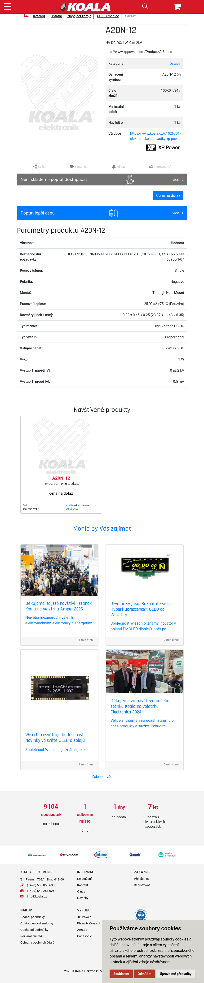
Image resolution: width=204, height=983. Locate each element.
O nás (81, 891)
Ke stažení (84, 878)
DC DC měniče (108, 16)
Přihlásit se (142, 878)
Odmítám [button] (144, 974)
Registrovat (142, 885)
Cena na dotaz (168, 195)
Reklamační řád (31, 936)
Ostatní (56, 16)
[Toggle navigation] (7, 5)
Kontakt (82, 885)
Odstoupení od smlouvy (36, 923)
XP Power (84, 917)
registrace (71, 508)
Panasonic (84, 936)
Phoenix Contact (88, 923)
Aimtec (82, 929)
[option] (51, 815)
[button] (39, 166)
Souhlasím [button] (121, 974)
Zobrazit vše (102, 776)
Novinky (82, 898)
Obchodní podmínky (34, 929)
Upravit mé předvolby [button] (175, 974)
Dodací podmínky (32, 917)
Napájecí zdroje (79, 16)
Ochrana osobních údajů (37, 942)
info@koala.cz (37, 896)
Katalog (39, 16)
